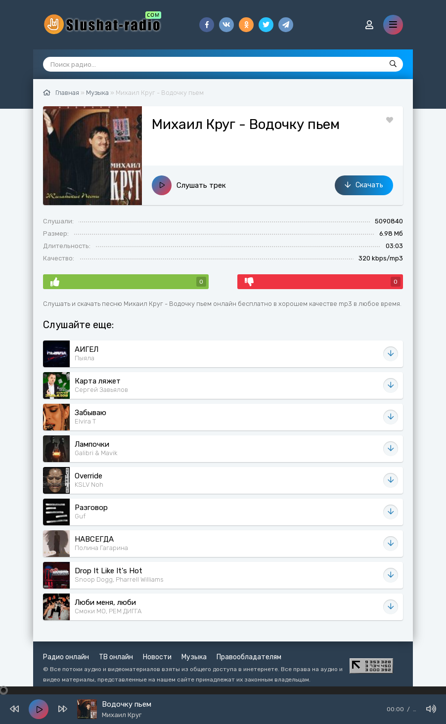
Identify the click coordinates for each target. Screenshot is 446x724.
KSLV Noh (89, 484)
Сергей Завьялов (101, 389)
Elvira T (85, 421)
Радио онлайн (66, 657)
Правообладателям (249, 657)
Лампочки (92, 444)
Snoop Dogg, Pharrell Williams (119, 579)
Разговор (91, 507)
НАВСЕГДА (94, 539)
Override (88, 475)
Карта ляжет (98, 381)
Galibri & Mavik (96, 453)
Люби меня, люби (105, 602)
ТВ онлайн (116, 657)
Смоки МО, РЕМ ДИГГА (108, 611)
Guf (80, 516)
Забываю (90, 412)
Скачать (364, 185)
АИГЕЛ (86, 349)
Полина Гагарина (101, 548)
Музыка (194, 657)
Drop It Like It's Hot (108, 570)
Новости (157, 657)
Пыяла (84, 358)
